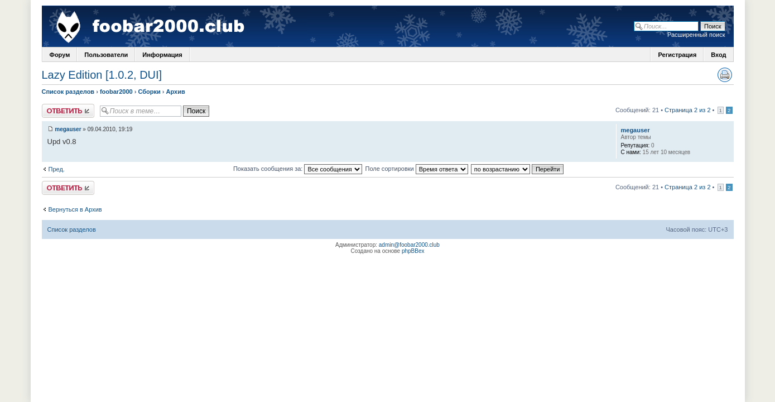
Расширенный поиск (696, 34)
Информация (162, 54)
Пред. (57, 169)
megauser (68, 129)
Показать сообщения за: (298, 168)
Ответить (68, 111)
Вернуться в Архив (75, 209)
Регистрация (677, 54)
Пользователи (106, 54)
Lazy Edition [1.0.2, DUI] (102, 75)
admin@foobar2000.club (409, 245)
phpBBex (413, 251)
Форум (60, 54)
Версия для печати (725, 75)
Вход (718, 54)
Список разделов (68, 91)
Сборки (149, 91)
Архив (175, 91)
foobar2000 (116, 91)
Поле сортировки (416, 168)
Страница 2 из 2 (687, 110)
